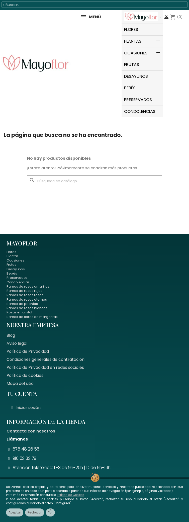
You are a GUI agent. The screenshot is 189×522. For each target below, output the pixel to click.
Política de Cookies (70, 495)
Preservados (17, 278)
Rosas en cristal (19, 312)
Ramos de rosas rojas (24, 291)
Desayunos (16, 269)
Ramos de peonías (22, 304)
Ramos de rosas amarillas (28, 286)
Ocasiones (15, 260)
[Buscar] (94, 181)
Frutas (11, 265)
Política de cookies (25, 375)
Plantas (13, 256)
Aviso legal (17, 343)
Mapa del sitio (20, 383)
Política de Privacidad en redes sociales (45, 367)
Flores (11, 252)
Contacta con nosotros (31, 431)
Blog (11, 335)
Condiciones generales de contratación (45, 359)
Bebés (12, 273)
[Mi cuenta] (26, 407)
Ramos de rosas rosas (25, 295)
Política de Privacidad (28, 351)
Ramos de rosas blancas (27, 308)
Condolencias (18, 282)
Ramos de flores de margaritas (32, 317)
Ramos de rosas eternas (27, 299)
